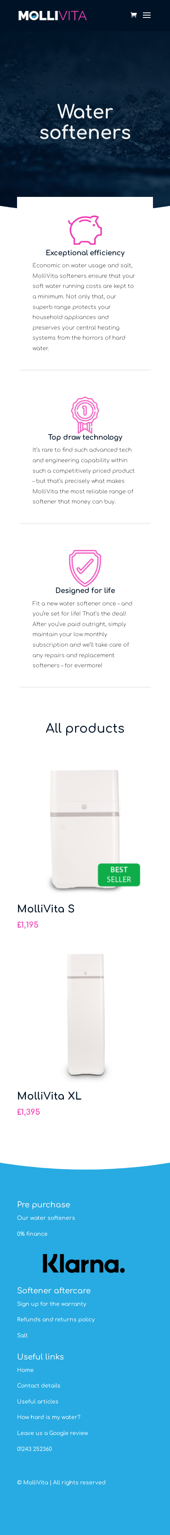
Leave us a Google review (52, 1433)
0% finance (32, 1234)
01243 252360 (34, 1449)
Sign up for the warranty (51, 1304)
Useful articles (37, 1402)
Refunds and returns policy (56, 1320)
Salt (22, 1336)
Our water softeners (46, 1218)
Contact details (38, 1386)
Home (25, 1370)
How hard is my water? (49, 1417)
